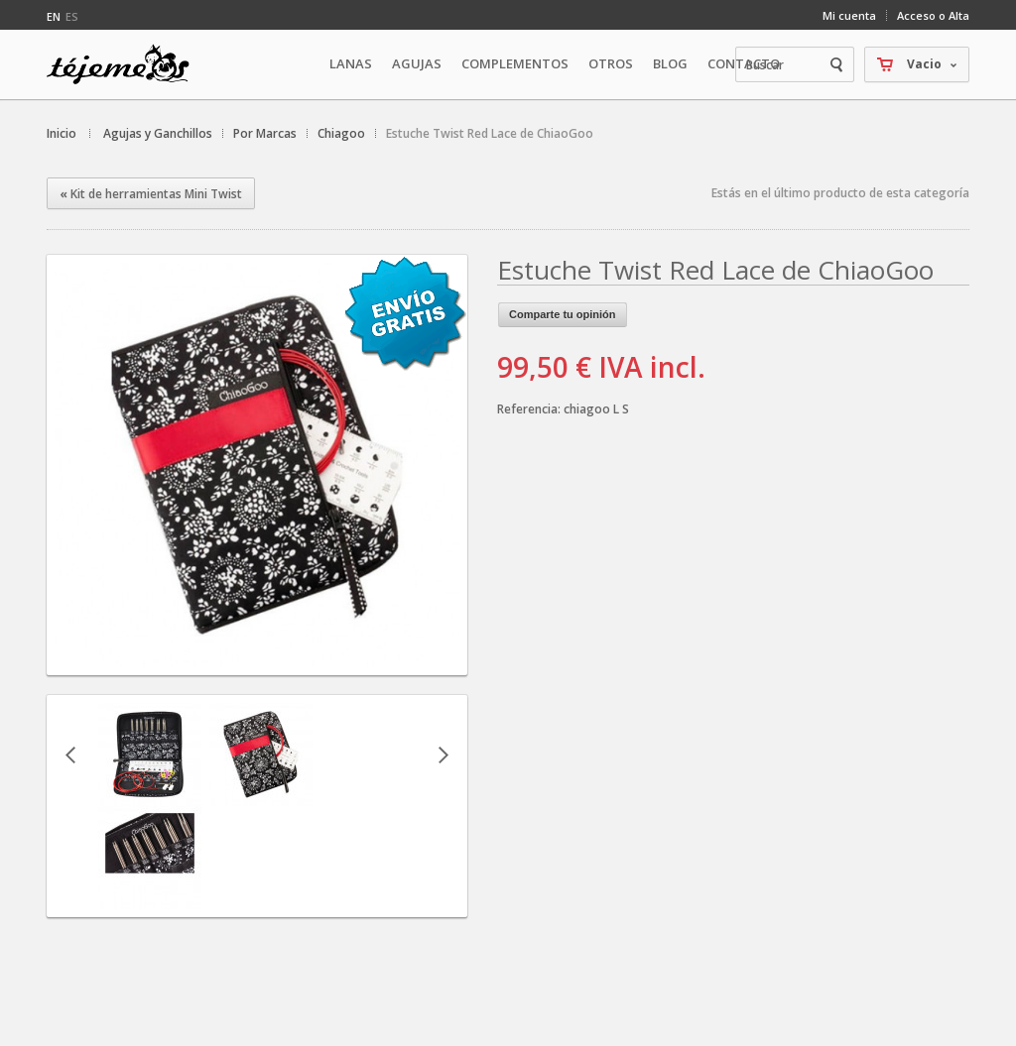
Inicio (61, 133)
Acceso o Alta (933, 15)
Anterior (70, 754)
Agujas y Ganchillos (157, 133)
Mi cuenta (849, 15)
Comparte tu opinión (562, 314)
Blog (670, 63)
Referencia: (530, 409)
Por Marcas (265, 133)
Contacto (743, 63)
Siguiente (443, 754)
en (54, 16)
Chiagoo (341, 133)
